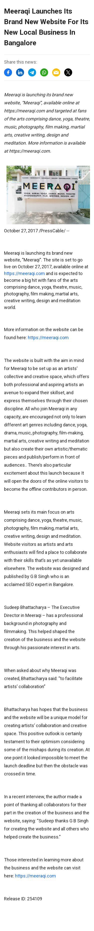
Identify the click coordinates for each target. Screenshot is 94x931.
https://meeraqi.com (24, 273)
